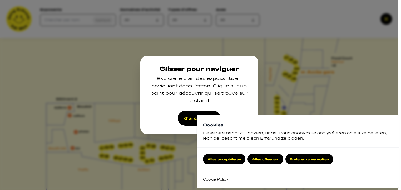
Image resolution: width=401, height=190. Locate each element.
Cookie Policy (215, 179)
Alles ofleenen (265, 159)
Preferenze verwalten (309, 159)
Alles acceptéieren (224, 159)
